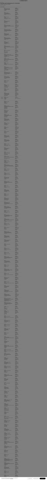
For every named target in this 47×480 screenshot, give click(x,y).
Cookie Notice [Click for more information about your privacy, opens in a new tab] (11, 478)
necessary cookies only (36, 478)
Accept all (42, 478)
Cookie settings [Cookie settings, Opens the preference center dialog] (30, 478)
